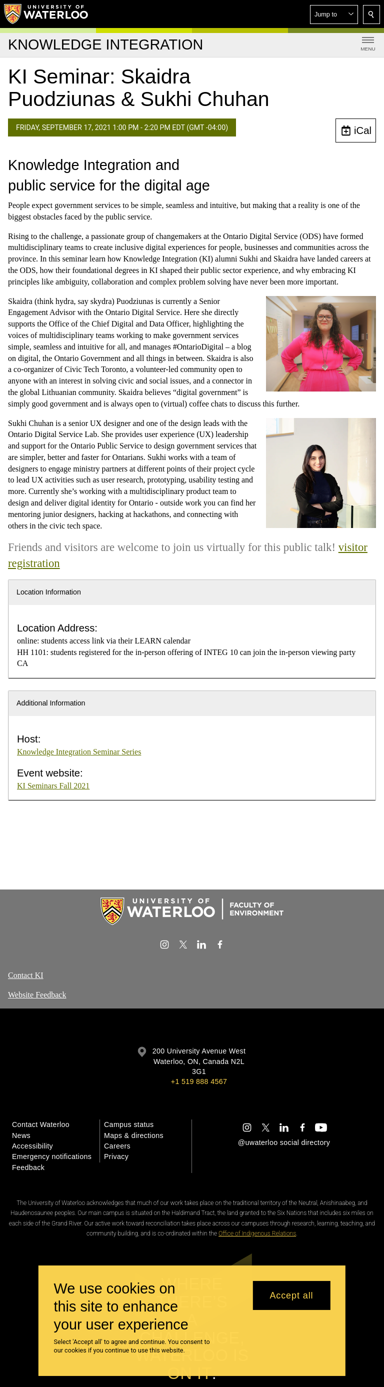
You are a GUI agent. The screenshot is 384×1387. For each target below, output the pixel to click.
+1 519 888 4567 (199, 1082)
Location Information (48, 592)
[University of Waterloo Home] (46, 14)
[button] (334, 15)
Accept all (291, 1295)
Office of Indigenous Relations (257, 1233)
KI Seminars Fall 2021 (53, 786)
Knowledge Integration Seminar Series (79, 752)
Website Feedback (37, 994)
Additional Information (51, 703)
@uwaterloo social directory (284, 1142)
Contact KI (26, 975)
